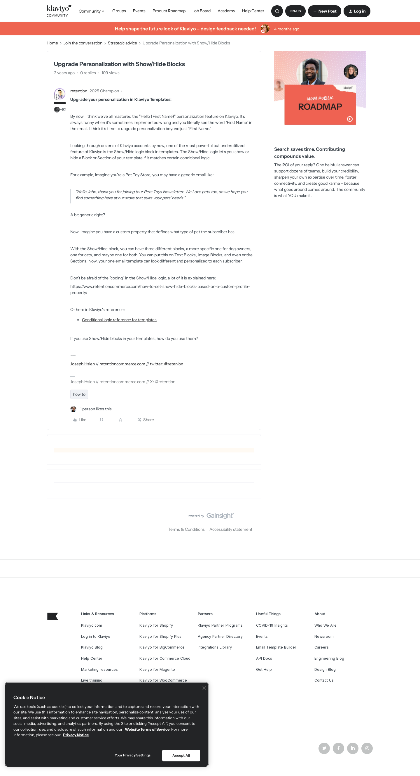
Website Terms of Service (147, 729)
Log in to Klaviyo (95, 636)
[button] (295, 11)
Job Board (201, 10)
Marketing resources (99, 669)
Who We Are (325, 625)
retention (78, 91)
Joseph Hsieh (82, 364)
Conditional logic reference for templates (119, 319)
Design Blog (325, 669)
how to (79, 394)
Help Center (253, 10)
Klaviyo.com (91, 625)
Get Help (264, 669)
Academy (226, 10)
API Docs (264, 658)
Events (139, 10)
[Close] (204, 688)
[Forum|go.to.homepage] (59, 11)
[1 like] (91, 409)
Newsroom (324, 636)
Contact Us (324, 680)
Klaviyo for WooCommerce (163, 680)
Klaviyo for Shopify (156, 625)
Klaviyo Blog (92, 647)
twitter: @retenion (166, 364)
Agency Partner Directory (220, 636)
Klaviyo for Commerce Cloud (164, 658)
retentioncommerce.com (122, 364)
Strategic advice (122, 43)
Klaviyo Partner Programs (220, 625)
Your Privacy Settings (132, 755)
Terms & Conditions (186, 529)
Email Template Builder (276, 647)
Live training (91, 680)
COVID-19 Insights (272, 625)
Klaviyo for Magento (157, 669)
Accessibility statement (230, 529)
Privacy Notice (76, 734)
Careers (321, 647)
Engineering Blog (329, 658)
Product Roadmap (169, 10)
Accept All (181, 755)
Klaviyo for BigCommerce (162, 647)
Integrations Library (215, 647)
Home (52, 43)
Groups (119, 10)
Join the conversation (83, 43)
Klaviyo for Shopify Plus (160, 636)
